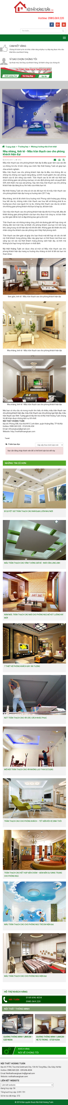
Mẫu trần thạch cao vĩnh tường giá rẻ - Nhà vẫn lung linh (32, 563)
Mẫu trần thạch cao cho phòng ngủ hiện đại (25, 976)
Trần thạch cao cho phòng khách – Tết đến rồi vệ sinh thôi (33, 821)
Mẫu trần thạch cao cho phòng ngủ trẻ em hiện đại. (29, 924)
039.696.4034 (26, 1070)
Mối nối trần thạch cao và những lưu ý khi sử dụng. (29, 769)
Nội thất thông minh (16, 1008)
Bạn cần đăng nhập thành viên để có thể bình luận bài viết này (31, 451)
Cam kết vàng (17, 46)
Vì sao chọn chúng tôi (23, 59)
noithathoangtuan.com (18, 1076)
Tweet (7, 438)
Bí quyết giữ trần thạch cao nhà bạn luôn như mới (28, 511)
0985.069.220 (13, 1070)
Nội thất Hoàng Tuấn (12, 249)
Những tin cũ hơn (15, 463)
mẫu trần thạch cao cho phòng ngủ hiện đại (43, 413)
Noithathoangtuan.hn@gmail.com (20, 1073)
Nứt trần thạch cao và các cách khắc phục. (25, 718)
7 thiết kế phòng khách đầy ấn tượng (22, 666)
